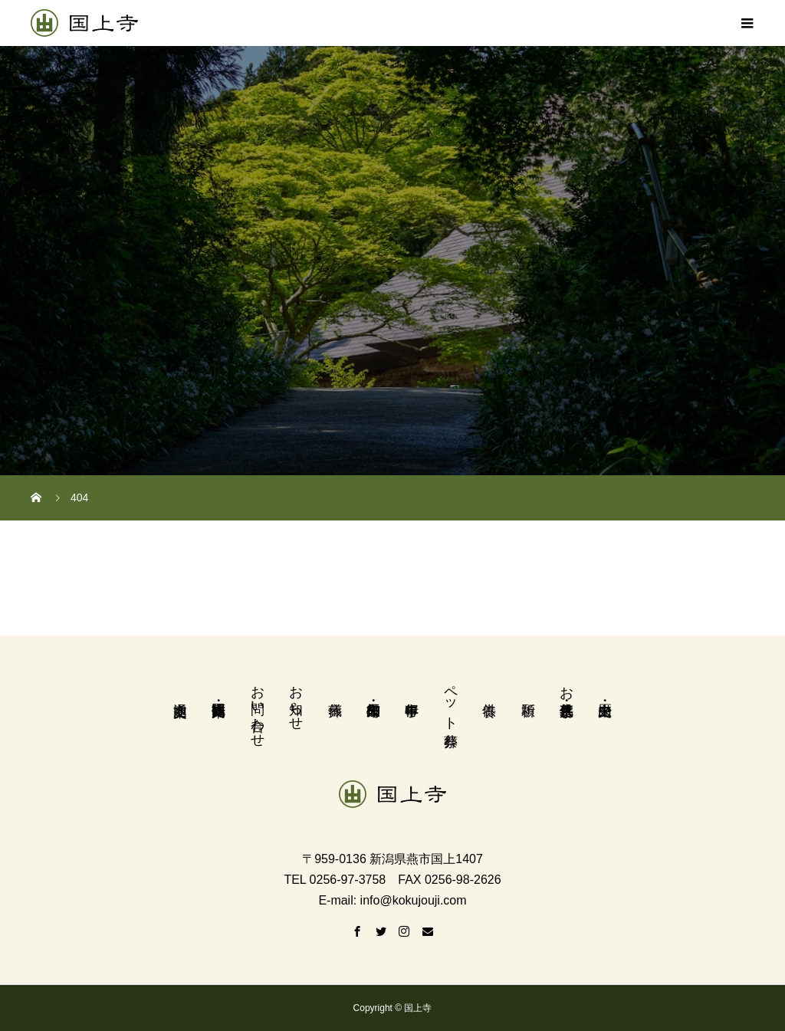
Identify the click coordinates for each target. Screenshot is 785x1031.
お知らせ (296, 700)
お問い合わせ (257, 708)
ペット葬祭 (450, 700)
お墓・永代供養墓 (566, 685)
